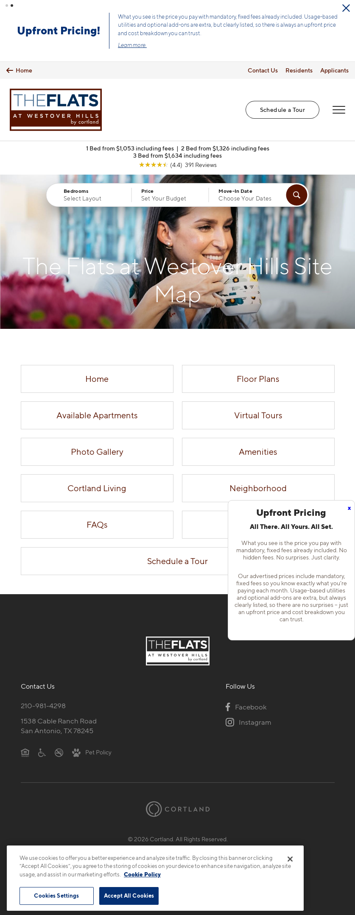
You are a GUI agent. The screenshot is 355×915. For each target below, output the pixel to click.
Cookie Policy (142, 874)
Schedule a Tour (282, 109)
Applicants (334, 69)
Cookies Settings (56, 895)
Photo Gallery (97, 451)
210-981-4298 (43, 705)
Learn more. (138, 45)
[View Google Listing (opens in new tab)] (178, 164)
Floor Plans (258, 378)
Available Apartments (97, 415)
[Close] (290, 859)
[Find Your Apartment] (296, 194)
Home (97, 378)
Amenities (258, 451)
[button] (7, 5)
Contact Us (263, 69)
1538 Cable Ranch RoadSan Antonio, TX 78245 (59, 726)
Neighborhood (258, 488)
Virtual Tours (258, 415)
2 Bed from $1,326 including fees (225, 147)
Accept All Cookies (129, 895)
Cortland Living (96, 488)
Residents (299, 69)
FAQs (97, 524)
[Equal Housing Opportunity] (25, 751)
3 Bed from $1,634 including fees (177, 155)
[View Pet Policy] (92, 751)
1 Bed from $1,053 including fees (130, 147)
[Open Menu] (339, 109)
